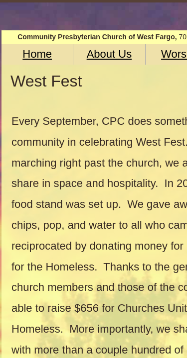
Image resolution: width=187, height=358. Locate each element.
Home (37, 54)
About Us (109, 54)
